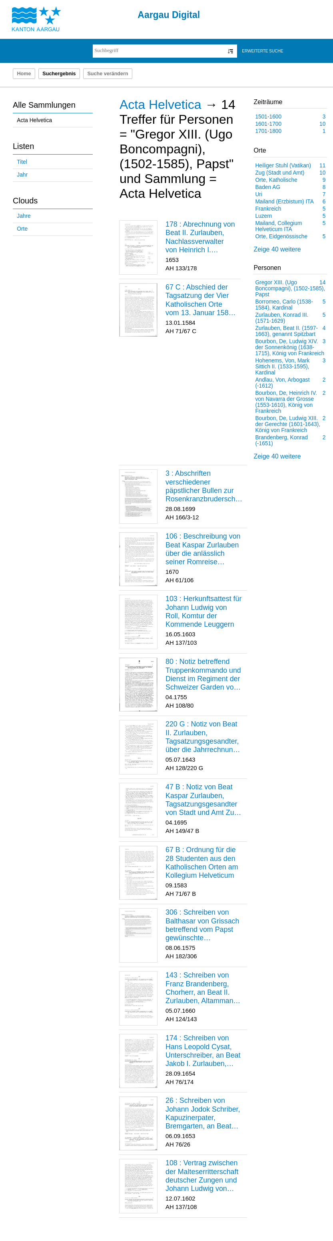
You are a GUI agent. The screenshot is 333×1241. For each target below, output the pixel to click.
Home (24, 73)
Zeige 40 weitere (277, 249)
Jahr (22, 175)
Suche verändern (107, 73)
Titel (22, 162)
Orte (22, 229)
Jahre (23, 216)
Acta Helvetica (34, 120)
